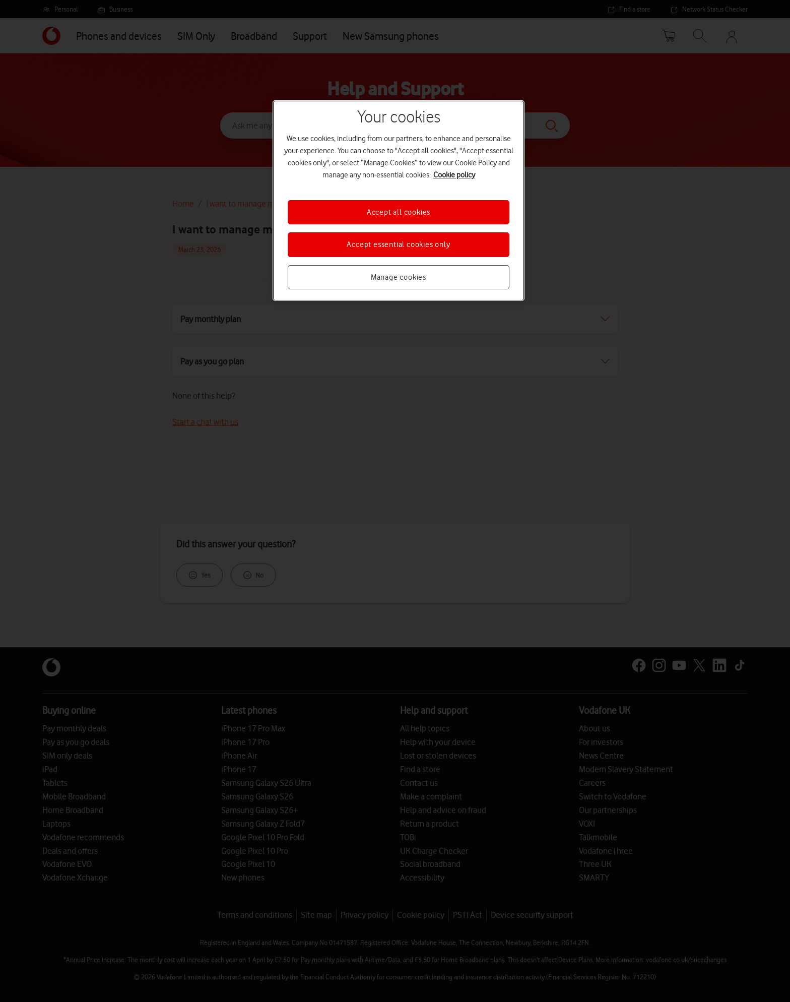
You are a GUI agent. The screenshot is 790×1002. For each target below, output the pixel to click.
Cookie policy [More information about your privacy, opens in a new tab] (454, 174)
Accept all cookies (398, 212)
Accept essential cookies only (398, 244)
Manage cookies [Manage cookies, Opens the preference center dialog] (398, 277)
